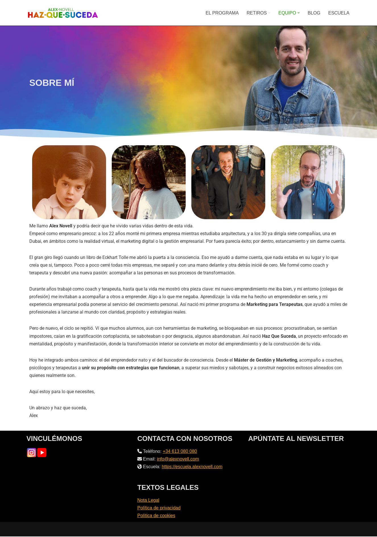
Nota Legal (148, 501)
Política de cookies (156, 516)
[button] (269, 13)
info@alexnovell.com (178, 459)
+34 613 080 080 (180, 451)
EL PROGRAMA (222, 13)
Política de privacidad (159, 508)
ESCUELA (338, 13)
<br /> (299, 469)
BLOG (314, 13)
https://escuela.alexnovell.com (192, 467)
